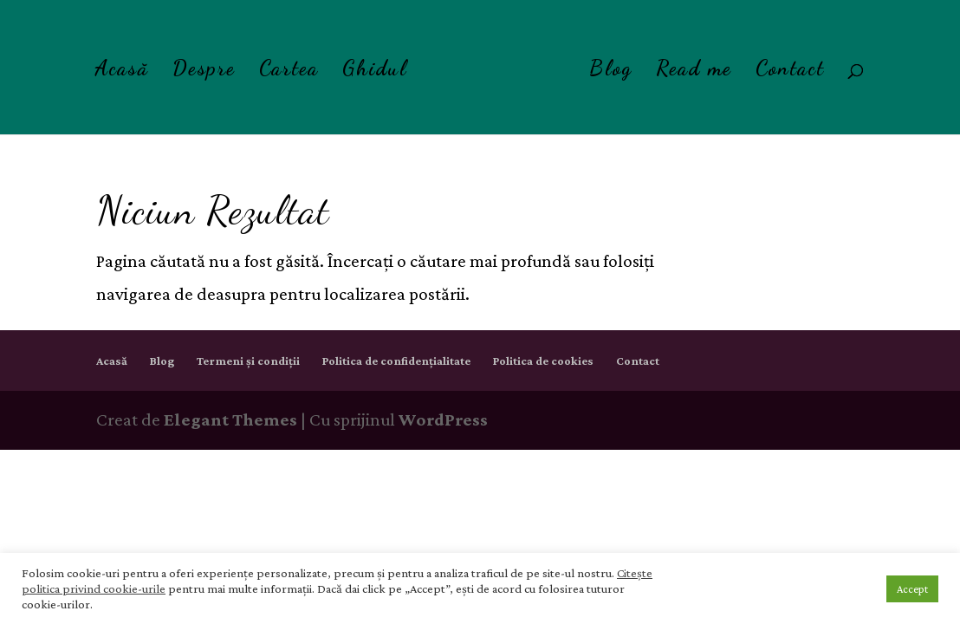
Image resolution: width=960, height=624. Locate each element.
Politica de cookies (543, 360)
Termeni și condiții (248, 360)
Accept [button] (912, 588)
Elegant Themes (230, 419)
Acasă (121, 71)
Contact (790, 71)
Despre (204, 71)
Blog (610, 71)
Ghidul (374, 71)
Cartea (289, 71)
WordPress (443, 419)
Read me (694, 71)
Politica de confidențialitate (396, 360)
